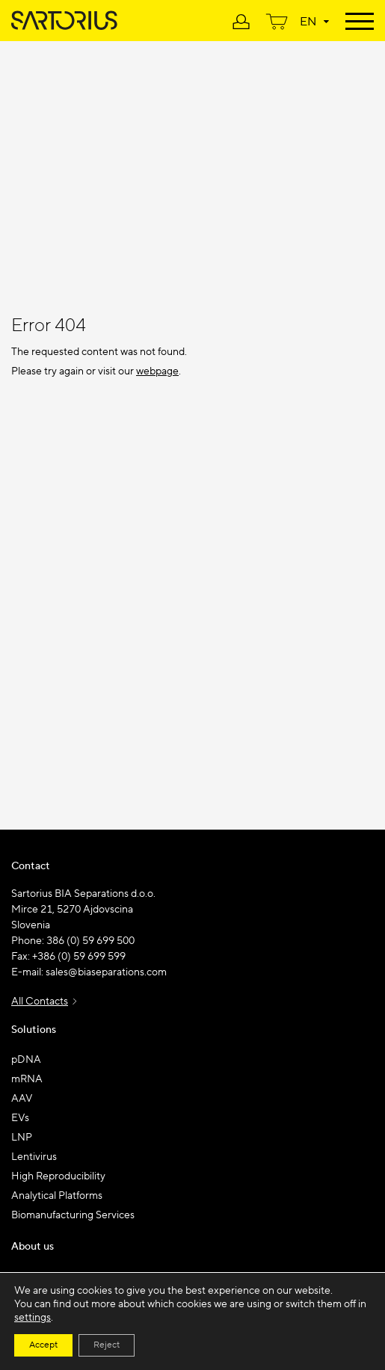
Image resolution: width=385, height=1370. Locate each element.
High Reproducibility (58, 1176)
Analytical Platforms (56, 1196)
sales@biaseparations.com (106, 972)
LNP (21, 1137)
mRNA (27, 1079)
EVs (20, 1118)
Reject (106, 1345)
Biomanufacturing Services (73, 1215)
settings (32, 1317)
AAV (22, 1098)
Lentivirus (34, 1157)
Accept (43, 1345)
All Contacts (39, 1001)
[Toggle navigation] (359, 20)
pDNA (26, 1060)
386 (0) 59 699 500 (90, 941)
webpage (157, 371)
